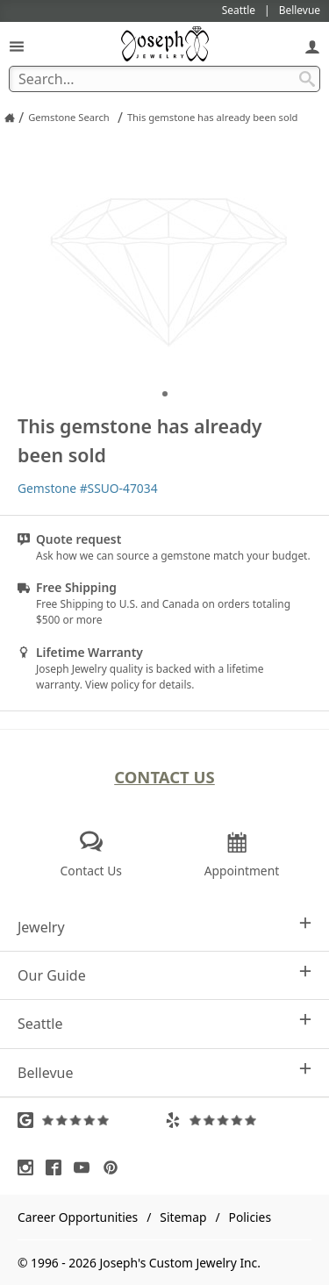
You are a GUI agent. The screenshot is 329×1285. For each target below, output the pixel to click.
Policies (250, 1217)
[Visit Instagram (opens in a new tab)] (30, 1167)
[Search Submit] (307, 79)
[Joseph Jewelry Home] (9, 117)
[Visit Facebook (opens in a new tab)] (58, 1167)
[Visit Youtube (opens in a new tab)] (86, 1167)
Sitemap (183, 1217)
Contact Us (164, 777)
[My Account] (312, 46)
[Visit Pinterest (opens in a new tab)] (115, 1167)
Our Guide (164, 975)
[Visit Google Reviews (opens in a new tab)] (91, 1120)
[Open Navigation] (17, 46)
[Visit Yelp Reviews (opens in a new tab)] (238, 1120)
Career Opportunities (78, 1217)
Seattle (164, 1023)
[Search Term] (164, 79)
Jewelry (164, 927)
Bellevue (164, 1072)
